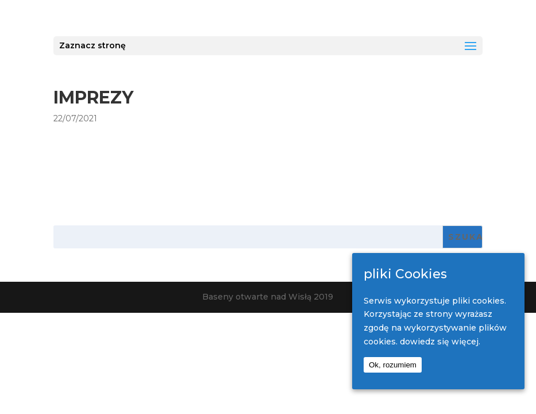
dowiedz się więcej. (440, 341)
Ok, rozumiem (393, 365)
